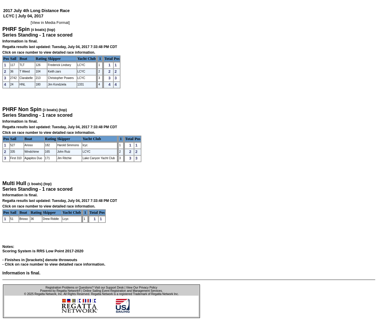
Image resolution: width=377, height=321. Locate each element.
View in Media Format (50, 22)
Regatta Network (45, 294)
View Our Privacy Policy (141, 287)
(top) (51, 30)
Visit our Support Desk (109, 287)
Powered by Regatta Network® (60, 290)
